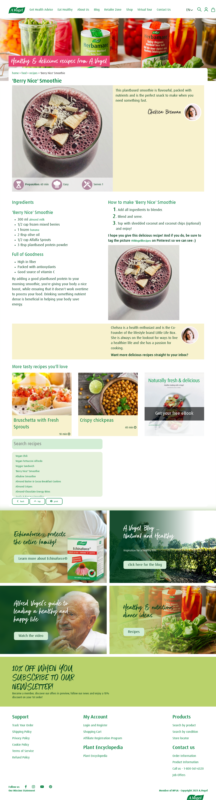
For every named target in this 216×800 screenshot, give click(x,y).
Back (22, 500)
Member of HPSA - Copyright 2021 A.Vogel (183, 791)
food (24, 73)
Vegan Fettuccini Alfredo (33, 459)
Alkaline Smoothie (29, 475)
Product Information (186, 763)
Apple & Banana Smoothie (35, 495)
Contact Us (168, 9)
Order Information (184, 756)
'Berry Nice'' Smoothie (32, 470)
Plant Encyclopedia (95, 756)
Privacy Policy (21, 738)
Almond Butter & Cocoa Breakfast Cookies (46, 480)
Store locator (181, 738)
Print (63, 500)
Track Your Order (22, 726)
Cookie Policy (20, 745)
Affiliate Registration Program (102, 738)
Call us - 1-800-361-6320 (188, 769)
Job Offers (179, 775)
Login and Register (95, 726)
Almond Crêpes (27, 485)
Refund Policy (21, 758)
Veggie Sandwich (28, 464)
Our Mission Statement (22, 791)
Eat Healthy (68, 9)
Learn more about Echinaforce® (43, 558)
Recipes (134, 632)
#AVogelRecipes (143, 240)
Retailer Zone (116, 9)
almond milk (38, 219)
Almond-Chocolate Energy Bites (39, 490)
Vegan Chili (24, 454)
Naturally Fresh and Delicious (173, 423)
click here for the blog (146, 564)
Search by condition (185, 732)
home (15, 73)
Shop (133, 9)
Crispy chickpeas (95, 420)
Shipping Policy (22, 732)
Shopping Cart (92, 732)
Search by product (184, 726)
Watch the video (31, 636)
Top (43, 500)
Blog (100, 9)
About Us (87, 9)
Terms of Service (23, 751)
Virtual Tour (148, 9)
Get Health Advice (45, 9)
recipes (33, 73)
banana (35, 230)
